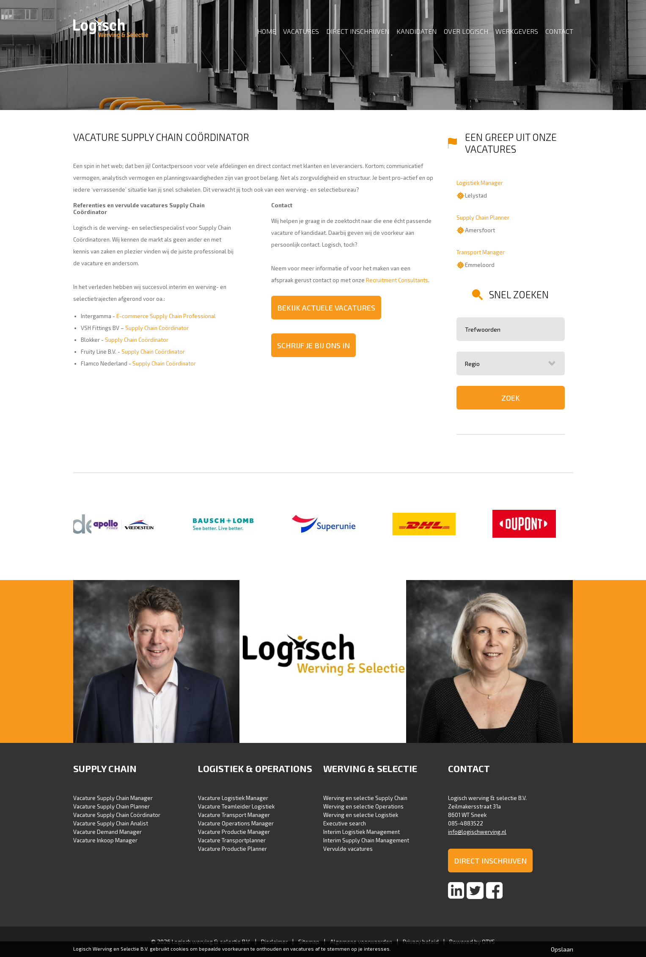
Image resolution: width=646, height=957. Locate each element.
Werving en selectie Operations (363, 806)
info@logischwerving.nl (477, 831)
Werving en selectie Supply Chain (365, 798)
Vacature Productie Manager (234, 831)
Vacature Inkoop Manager (105, 840)
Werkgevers (516, 31)
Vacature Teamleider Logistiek (236, 806)
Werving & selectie (370, 768)
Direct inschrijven (357, 31)
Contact (559, 31)
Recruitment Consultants (397, 280)
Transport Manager (480, 252)
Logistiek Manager (479, 182)
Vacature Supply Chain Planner (111, 806)
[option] (123, 524)
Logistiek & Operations (255, 768)
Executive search (344, 823)
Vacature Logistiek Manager (233, 798)
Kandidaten (416, 31)
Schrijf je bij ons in (313, 345)
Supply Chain (105, 768)
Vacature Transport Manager (234, 814)
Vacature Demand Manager (107, 831)
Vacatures (301, 31)
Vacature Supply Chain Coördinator (116, 814)
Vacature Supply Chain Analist (110, 823)
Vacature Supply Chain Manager (113, 798)
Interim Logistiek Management (361, 831)
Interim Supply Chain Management (366, 840)
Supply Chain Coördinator (157, 327)
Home (266, 31)
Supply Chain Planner (482, 217)
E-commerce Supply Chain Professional (166, 316)
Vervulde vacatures (348, 848)
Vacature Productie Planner (232, 848)
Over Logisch (466, 31)
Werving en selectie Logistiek (360, 814)
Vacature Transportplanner (232, 840)
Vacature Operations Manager (236, 823)
